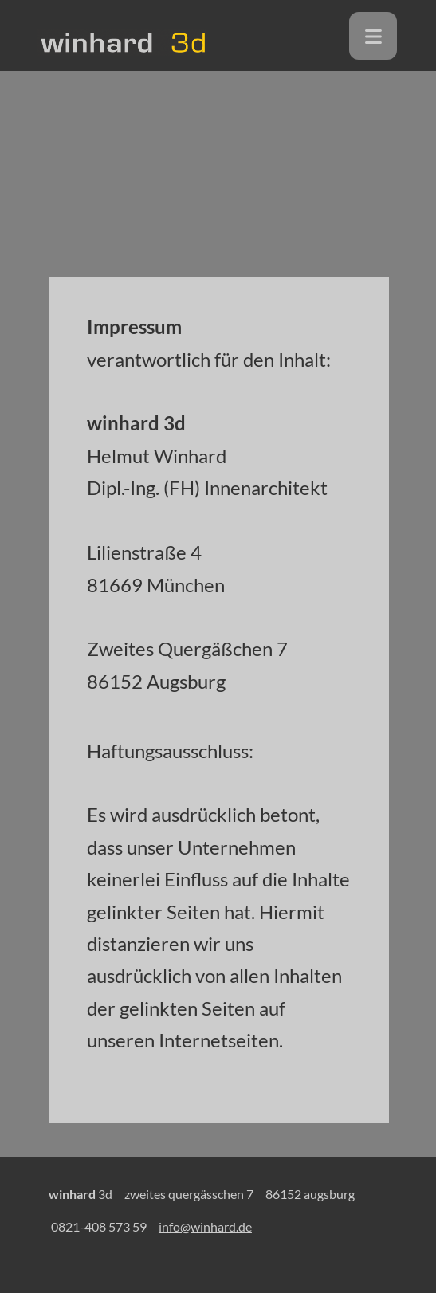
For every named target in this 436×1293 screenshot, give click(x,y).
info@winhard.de (205, 1227)
